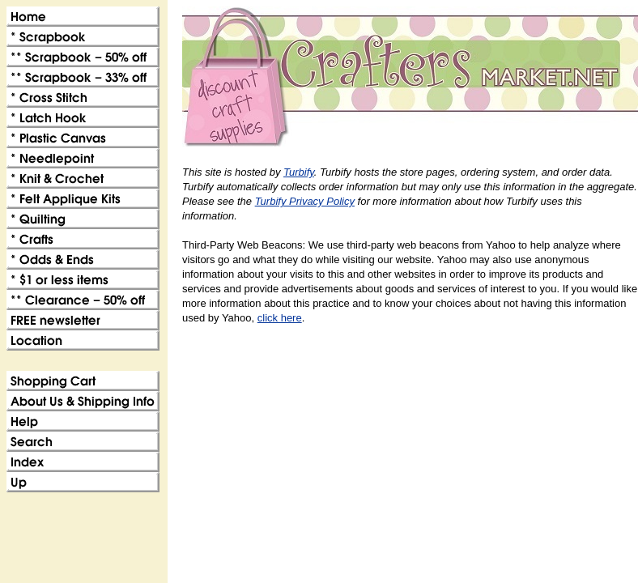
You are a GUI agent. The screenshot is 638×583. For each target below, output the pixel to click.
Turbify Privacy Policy (305, 201)
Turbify (298, 172)
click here (279, 318)
